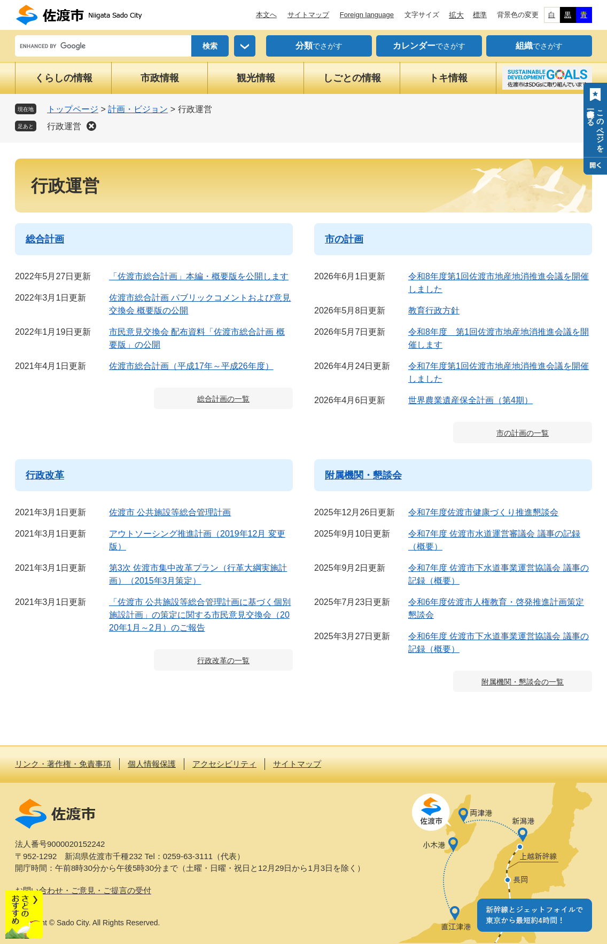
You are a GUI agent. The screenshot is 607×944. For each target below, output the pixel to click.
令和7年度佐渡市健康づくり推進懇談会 (483, 512)
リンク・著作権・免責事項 (63, 763)
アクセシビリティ (224, 763)
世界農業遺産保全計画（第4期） (470, 400)
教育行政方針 (434, 310)
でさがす (319, 46)
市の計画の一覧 (522, 433)
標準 (480, 15)
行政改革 (45, 475)
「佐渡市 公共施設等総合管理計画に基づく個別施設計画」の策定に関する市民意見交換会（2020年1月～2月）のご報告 (200, 614)
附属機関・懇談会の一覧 (522, 682)
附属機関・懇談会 (363, 475)
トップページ (72, 109)
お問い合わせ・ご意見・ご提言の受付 (83, 890)
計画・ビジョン (138, 109)
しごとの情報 (352, 78)
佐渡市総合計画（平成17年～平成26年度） (191, 366)
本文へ (266, 15)
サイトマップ (308, 15)
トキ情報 (448, 78)
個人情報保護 (152, 763)
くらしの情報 (63, 78)
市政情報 (160, 78)
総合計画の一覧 (223, 399)
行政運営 (64, 126)
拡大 (456, 15)
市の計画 (344, 239)
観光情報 (256, 78)
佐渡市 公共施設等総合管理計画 (170, 512)
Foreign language (367, 15)
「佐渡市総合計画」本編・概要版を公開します (199, 276)
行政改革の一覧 (223, 660)
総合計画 (45, 239)
